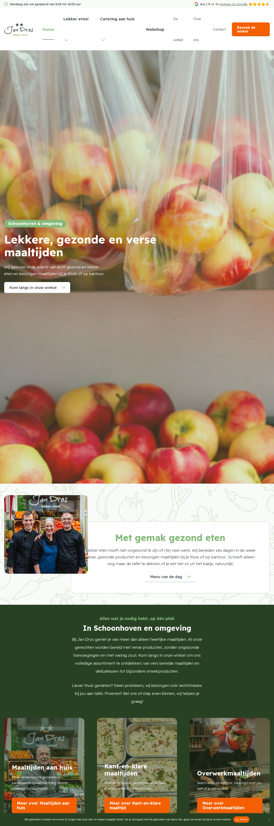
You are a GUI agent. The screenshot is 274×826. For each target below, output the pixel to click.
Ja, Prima (241, 819)
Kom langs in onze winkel (33, 287)
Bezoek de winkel (247, 29)
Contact (220, 29)
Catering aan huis (120, 18)
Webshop (157, 29)
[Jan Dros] (21, 29)
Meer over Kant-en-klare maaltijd (135, 805)
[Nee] (269, 819)
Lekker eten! (80, 18)
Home (52, 29)
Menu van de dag (166, 576)
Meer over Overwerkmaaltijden (223, 805)
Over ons (199, 29)
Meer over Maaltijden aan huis (43, 805)
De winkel (180, 29)
